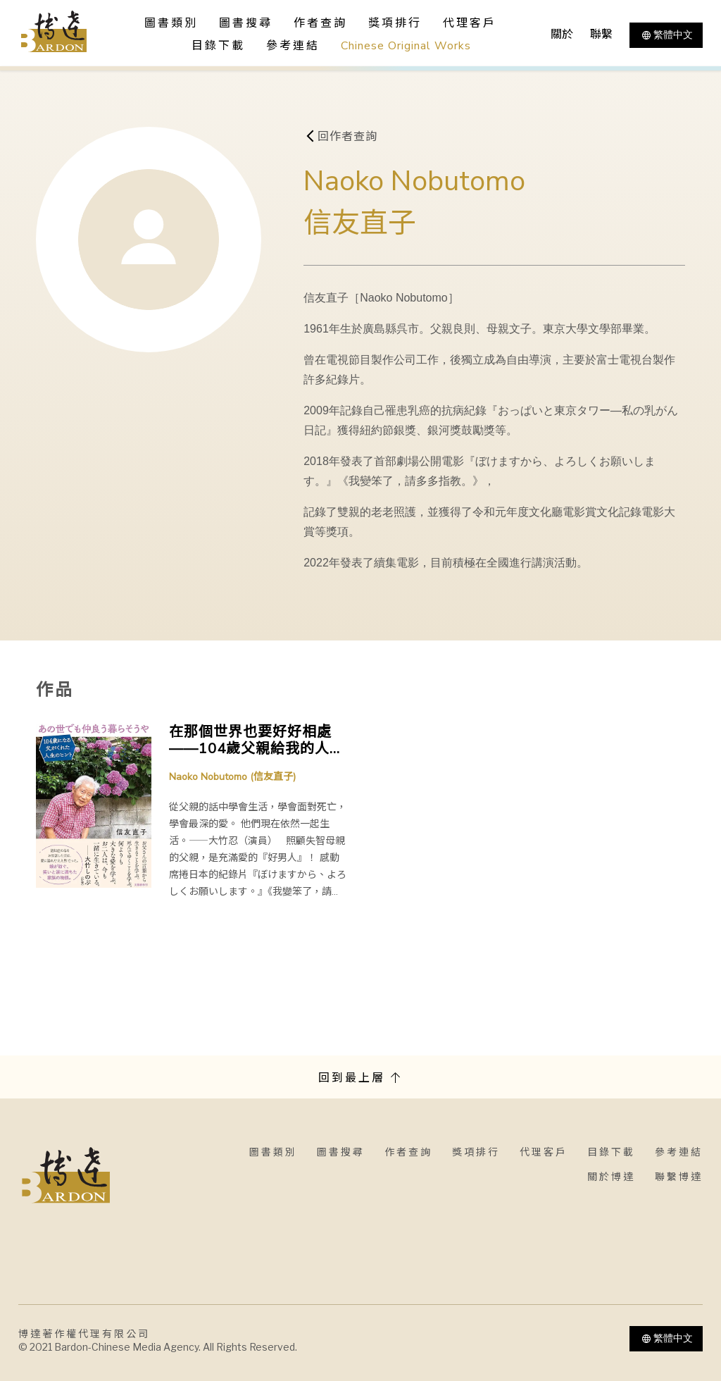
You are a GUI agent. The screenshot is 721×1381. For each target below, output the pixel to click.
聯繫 (601, 34)
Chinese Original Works (406, 46)
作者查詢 (320, 23)
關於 (562, 34)
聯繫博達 (679, 1177)
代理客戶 (469, 23)
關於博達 (611, 1177)
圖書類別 (273, 1152)
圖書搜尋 (341, 1152)
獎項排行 (395, 23)
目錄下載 (218, 46)
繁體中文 (666, 35)
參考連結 (293, 46)
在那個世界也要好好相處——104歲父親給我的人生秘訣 (256, 740)
